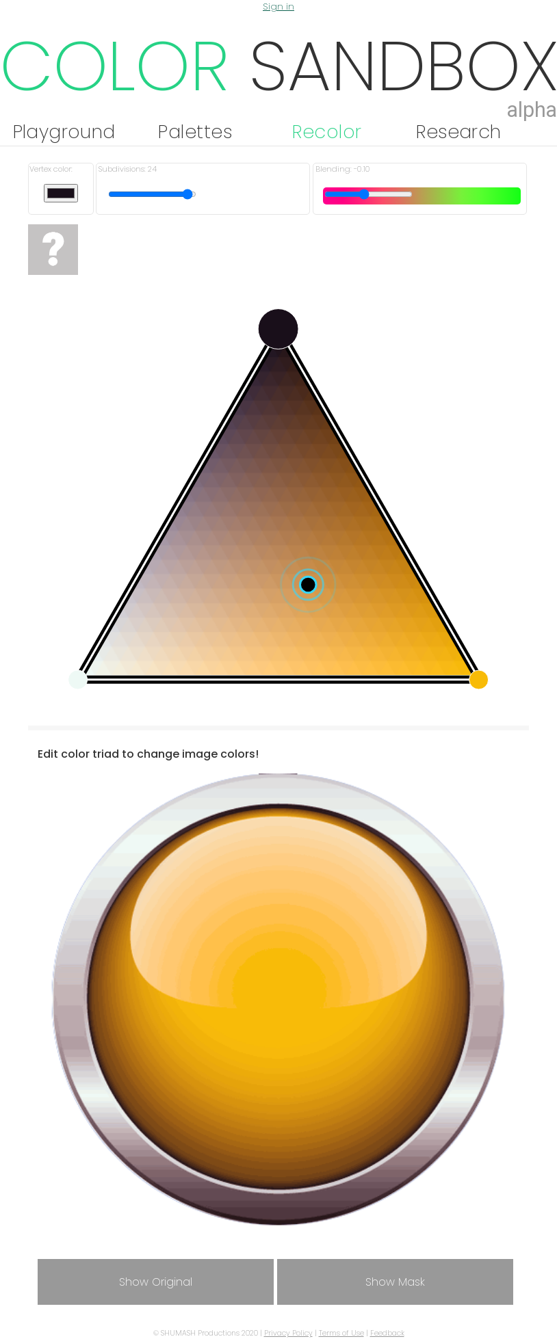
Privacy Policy (288, 1333)
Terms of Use (341, 1333)
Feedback (387, 1333)
